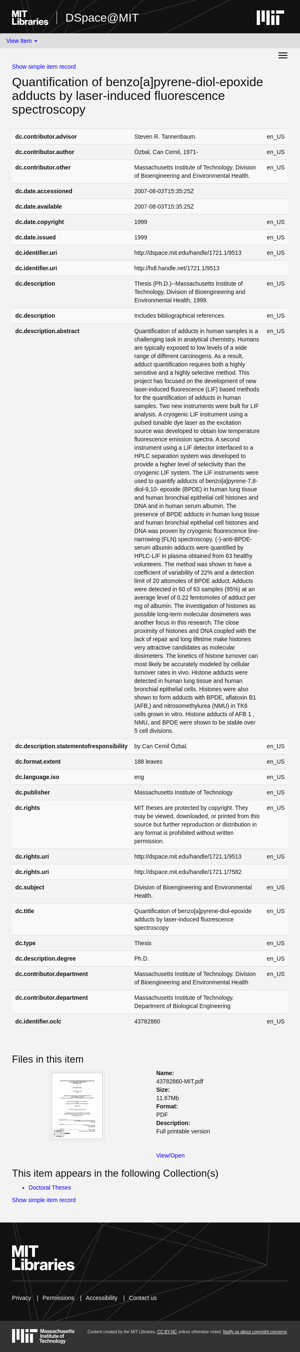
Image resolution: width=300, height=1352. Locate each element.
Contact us (143, 1298)
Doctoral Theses (50, 1187)
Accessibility (101, 1298)
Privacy (21, 1298)
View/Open (170, 1155)
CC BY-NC (167, 1332)
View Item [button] (21, 40)
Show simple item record (44, 66)
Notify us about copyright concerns (255, 1332)
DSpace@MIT (102, 17)
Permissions (58, 1298)
